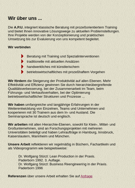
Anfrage (87, 176)
